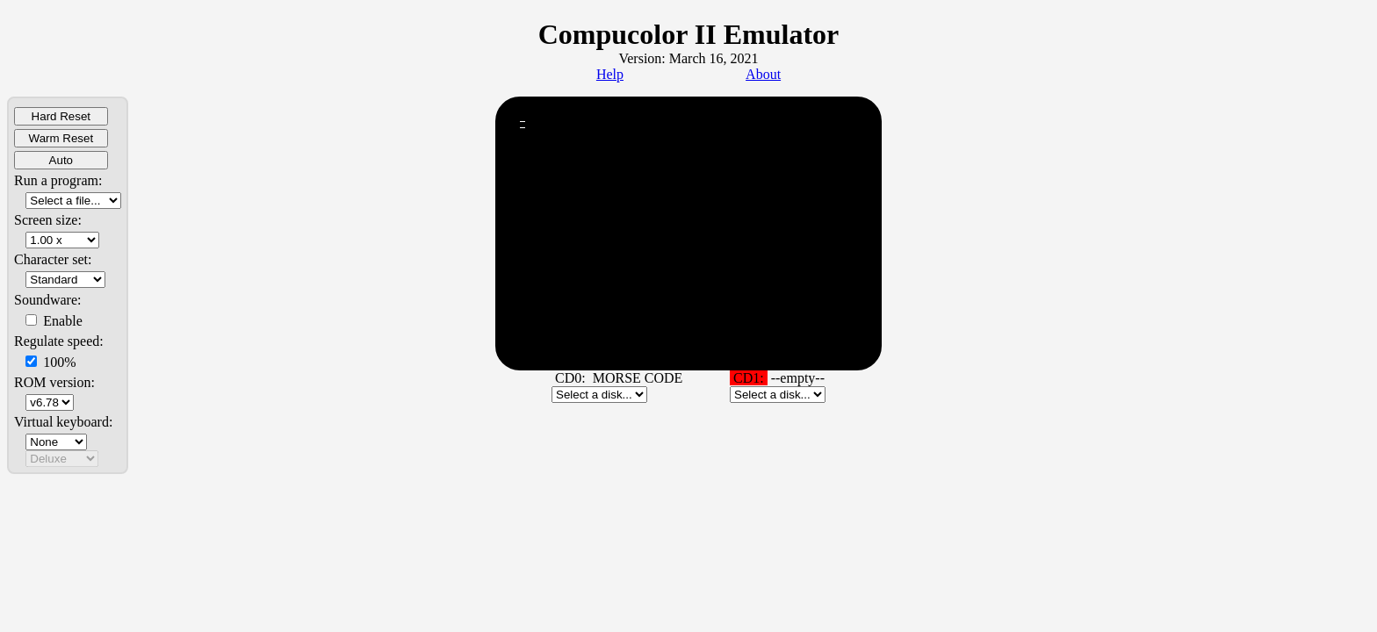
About (763, 74)
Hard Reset (61, 116)
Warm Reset (61, 138)
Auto (61, 160)
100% (50, 362)
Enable (53, 320)
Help (610, 74)
